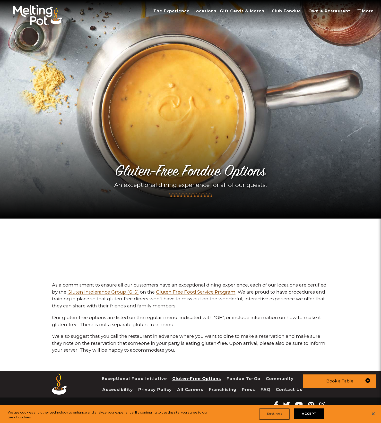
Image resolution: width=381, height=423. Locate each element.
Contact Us (289, 389)
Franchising (222, 389)
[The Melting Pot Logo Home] (37, 15)
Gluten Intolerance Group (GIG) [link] (103, 292)
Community (280, 378)
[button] (339, 381)
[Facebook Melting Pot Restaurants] (276, 405)
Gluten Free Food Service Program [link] (195, 292)
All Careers (190, 389)
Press (248, 389)
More (367, 11)
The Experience (171, 10)
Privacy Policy (155, 389)
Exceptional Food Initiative (134, 378)
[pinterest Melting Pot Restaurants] (311, 405)
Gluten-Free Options (196, 378)
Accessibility (117, 389)
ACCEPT (309, 413)
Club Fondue (286, 10)
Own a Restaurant (329, 10)
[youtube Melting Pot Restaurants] (299, 405)
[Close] (373, 413)
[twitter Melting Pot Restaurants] (286, 405)
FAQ (265, 389)
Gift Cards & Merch (242, 10)
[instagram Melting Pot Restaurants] (322, 405)
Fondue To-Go (243, 378)
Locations (204, 10)
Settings (274, 413)
